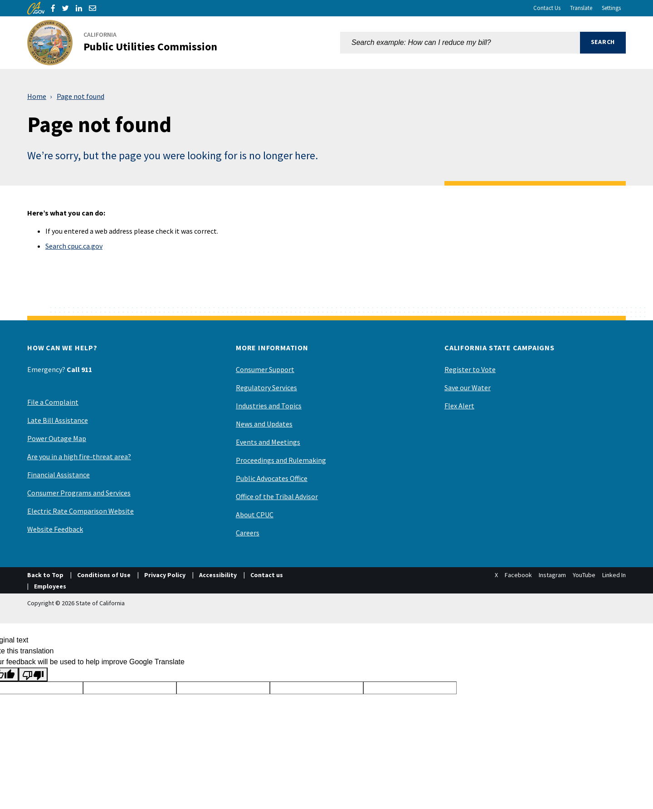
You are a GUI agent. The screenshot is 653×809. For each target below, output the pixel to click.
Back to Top (45, 575)
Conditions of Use (104, 575)
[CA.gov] (35, 8)
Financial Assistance (58, 474)
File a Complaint (52, 402)
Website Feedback (55, 529)
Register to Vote (470, 369)
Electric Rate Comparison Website (80, 510)
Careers (247, 532)
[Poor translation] (33, 674)
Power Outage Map (56, 438)
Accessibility (218, 575)
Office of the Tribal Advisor (277, 496)
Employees (50, 586)
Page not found (80, 96)
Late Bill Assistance (57, 420)
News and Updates (264, 423)
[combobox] (460, 43)
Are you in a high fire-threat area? (79, 456)
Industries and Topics (269, 405)
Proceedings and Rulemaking (281, 460)
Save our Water (467, 387)
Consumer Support (265, 369)
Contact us (266, 575)
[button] (603, 43)
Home (36, 96)
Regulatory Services (266, 387)
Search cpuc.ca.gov (73, 245)
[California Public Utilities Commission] (127, 42)
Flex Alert (459, 405)
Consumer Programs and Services (79, 492)
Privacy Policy (164, 575)
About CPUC (254, 514)
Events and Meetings (268, 441)
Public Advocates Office (271, 478)
